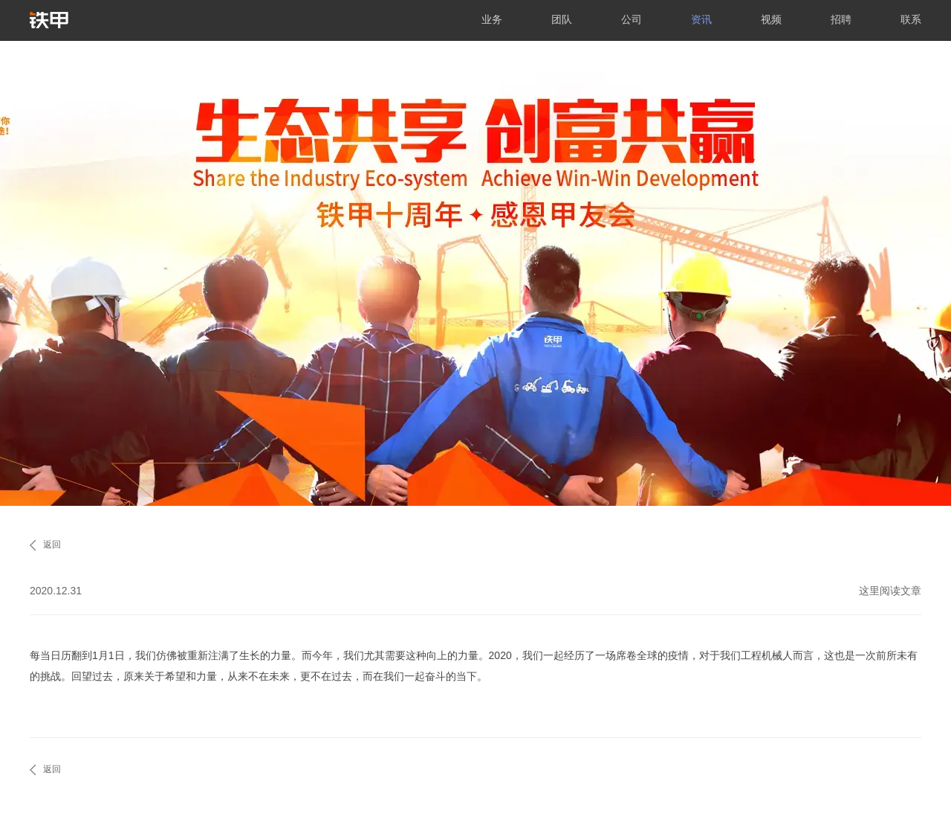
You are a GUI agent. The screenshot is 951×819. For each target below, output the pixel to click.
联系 (910, 19)
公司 (631, 19)
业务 (491, 19)
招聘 (841, 19)
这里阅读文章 (890, 591)
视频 (771, 19)
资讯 (701, 19)
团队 (561, 19)
